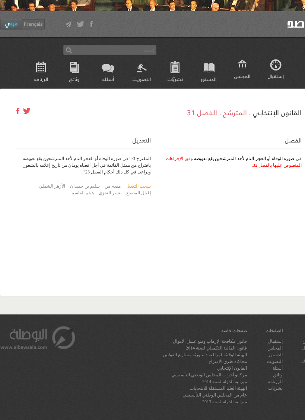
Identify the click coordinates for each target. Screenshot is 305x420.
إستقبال (276, 76)
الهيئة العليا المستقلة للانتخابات (218, 388)
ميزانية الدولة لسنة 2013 (224, 401)
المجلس (242, 76)
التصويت (142, 79)
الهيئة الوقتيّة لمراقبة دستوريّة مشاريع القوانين (205, 354)
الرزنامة (41, 79)
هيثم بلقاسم (83, 192)
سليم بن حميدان (85, 186)
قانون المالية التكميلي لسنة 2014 (216, 348)
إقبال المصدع (138, 192)
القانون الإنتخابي (232, 368)
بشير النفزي (110, 192)
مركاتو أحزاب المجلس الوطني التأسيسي (209, 374)
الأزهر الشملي (52, 186)
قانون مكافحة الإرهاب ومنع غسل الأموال (210, 341)
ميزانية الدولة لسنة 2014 (224, 381)
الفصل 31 (202, 112)
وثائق (74, 79)
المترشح (235, 112)
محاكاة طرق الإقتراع (228, 361)
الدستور (208, 79)
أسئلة (108, 79)
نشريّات (175, 79)
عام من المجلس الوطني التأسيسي (214, 395)
